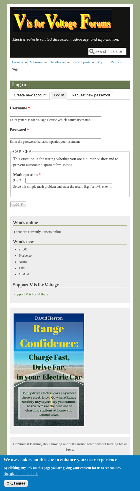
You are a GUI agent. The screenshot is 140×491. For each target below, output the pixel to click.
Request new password (91, 95)
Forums (17, 62)
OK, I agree (16, 486)
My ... (101, 62)
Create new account (30, 95)
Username (20, 108)
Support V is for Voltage (31, 294)
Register (116, 62)
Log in (60, 94)
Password (19, 130)
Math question (27, 175)
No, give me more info (20, 477)
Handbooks (57, 62)
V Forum (36, 62)
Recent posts (81, 62)
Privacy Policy (70, 456)
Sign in (17, 69)
